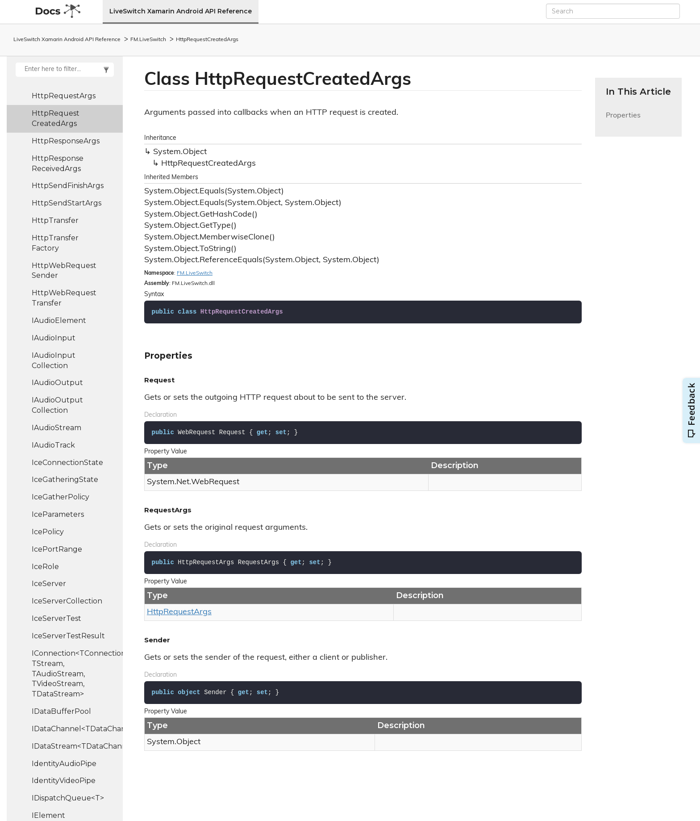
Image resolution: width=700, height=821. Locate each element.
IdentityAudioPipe (64, 763)
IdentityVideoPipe (64, 780)
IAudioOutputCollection (57, 405)
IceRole (45, 566)
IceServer (49, 583)
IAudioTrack (53, 445)
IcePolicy (48, 532)
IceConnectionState (67, 462)
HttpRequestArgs (64, 96)
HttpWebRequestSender (64, 270)
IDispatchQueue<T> (68, 798)
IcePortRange (57, 549)
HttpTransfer (55, 220)
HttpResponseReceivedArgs (57, 163)
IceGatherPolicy (60, 497)
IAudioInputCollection (53, 360)
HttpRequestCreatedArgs (207, 39)
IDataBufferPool (61, 711)
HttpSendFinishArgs (68, 185)
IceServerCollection (67, 601)
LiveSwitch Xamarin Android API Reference (180, 11)
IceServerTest (56, 618)
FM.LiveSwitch (148, 39)
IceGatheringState (65, 479)
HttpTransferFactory (55, 243)
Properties (623, 121)
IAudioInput (53, 338)
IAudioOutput (57, 382)
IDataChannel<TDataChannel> (77, 729)
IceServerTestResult (68, 636)
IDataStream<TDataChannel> (77, 746)
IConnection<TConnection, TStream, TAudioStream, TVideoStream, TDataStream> (77, 673)
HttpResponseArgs (66, 141)
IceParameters (58, 514)
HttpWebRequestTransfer (64, 298)
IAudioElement (59, 320)
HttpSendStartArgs (66, 203)
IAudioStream (56, 427)
